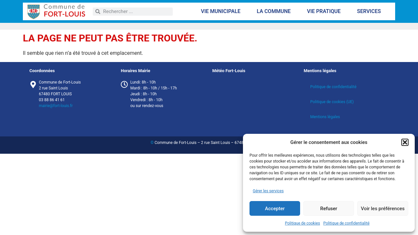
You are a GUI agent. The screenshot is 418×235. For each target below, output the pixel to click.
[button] (405, 142)
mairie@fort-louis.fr (56, 105)
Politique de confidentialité (346, 223)
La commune (275, 11)
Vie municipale (222, 11)
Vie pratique (325, 11)
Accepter (274, 209)
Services (370, 11)
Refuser (328, 209)
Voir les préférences (383, 209)
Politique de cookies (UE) (332, 102)
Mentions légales (325, 117)
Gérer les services (268, 191)
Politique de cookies (302, 223)
